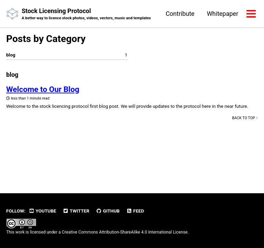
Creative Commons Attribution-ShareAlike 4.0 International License (125, 232)
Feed (135, 211)
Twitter (76, 211)
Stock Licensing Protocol (86, 14)
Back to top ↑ (245, 118)
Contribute (180, 13)
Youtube (42, 211)
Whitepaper (222, 13)
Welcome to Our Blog (42, 89)
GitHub (108, 211)
